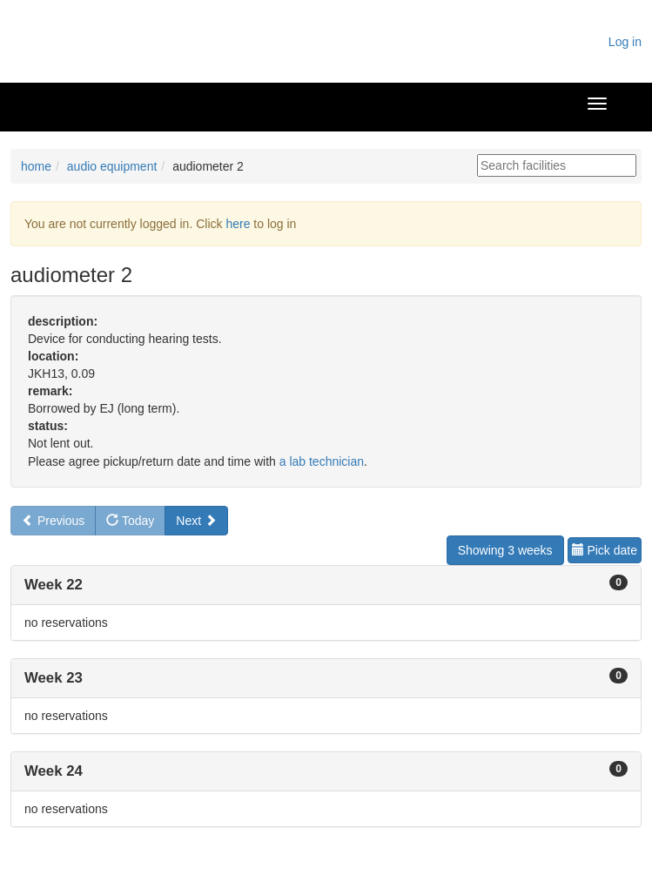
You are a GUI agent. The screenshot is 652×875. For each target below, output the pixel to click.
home (36, 166)
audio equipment (112, 166)
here (237, 224)
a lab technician (321, 461)
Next (196, 521)
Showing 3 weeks (505, 550)
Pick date (604, 550)
